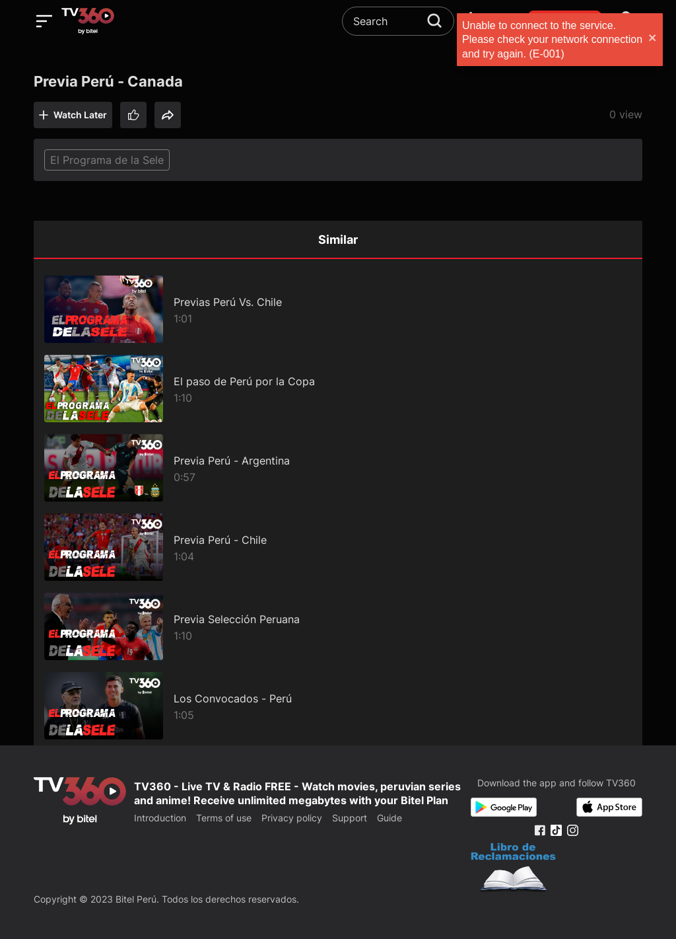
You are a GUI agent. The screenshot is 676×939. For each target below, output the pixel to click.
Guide (389, 817)
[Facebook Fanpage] (539, 830)
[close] (653, 39)
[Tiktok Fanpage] (556, 830)
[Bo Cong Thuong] (513, 869)
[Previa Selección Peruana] (338, 626)
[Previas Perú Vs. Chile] (338, 309)
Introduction (160, 817)
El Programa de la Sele (107, 160)
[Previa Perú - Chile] (338, 547)
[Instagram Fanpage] (572, 830)
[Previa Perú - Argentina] (338, 467)
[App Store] (609, 807)
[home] (87, 21)
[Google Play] (504, 807)
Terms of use (224, 817)
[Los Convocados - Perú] (338, 705)
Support (349, 817)
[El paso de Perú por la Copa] (338, 388)
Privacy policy (291, 817)
